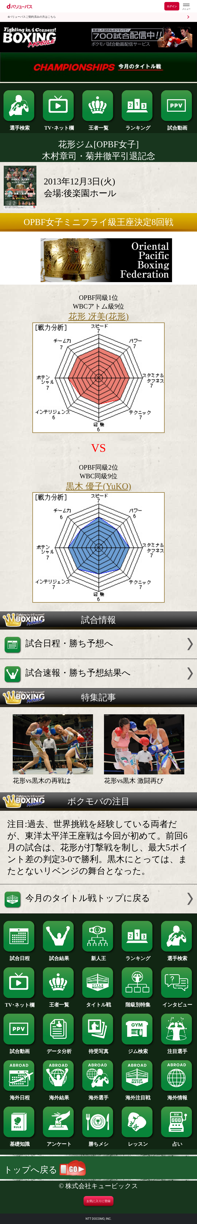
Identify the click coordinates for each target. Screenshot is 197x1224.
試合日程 (19, 955)
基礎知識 (19, 1141)
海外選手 (98, 1095)
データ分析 (59, 1048)
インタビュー (177, 1002)
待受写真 (98, 1048)
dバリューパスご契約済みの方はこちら (32, 16)
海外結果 (59, 1095)
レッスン (138, 1141)
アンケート (59, 1141)
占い (177, 1141)
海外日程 (19, 1095)
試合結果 (59, 955)
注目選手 (177, 1048)
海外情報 (177, 1095)
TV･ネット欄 (59, 125)
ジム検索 (138, 1048)
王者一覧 (98, 125)
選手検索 (19, 125)
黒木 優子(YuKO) (98, 486)
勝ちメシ (98, 1141)
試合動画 (177, 125)
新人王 (98, 955)
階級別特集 (138, 1002)
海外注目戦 (138, 1095)
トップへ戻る (45, 1170)
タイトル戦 (98, 1002)
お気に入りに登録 (98, 1201)
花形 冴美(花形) (98, 317)
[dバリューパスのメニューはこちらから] (186, 7)
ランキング (138, 125)
